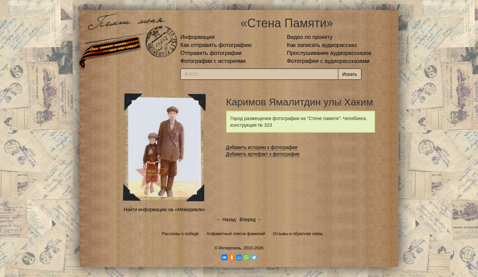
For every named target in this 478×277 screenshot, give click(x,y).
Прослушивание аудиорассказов (329, 53)
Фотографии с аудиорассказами (328, 61)
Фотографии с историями (213, 61)
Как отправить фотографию (216, 45)
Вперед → (251, 219)
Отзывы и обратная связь (298, 233)
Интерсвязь (230, 248)
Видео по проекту (310, 37)
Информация (197, 37)
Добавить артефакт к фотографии (263, 154)
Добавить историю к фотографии (262, 147)
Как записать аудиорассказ (322, 45)
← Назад (226, 219)
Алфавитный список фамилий (235, 233)
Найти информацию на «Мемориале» (164, 209)
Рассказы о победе (180, 233)
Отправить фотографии (211, 53)
